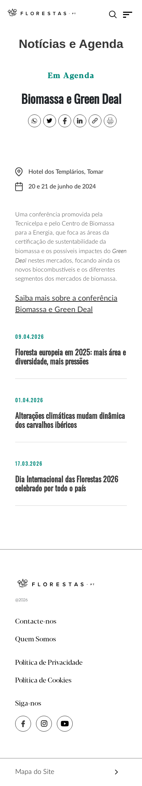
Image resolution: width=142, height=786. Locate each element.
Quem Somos (35, 639)
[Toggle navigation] (128, 14)
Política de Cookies (43, 680)
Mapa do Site (34, 772)
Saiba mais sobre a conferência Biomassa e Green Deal (66, 304)
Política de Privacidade (49, 663)
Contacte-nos (35, 621)
